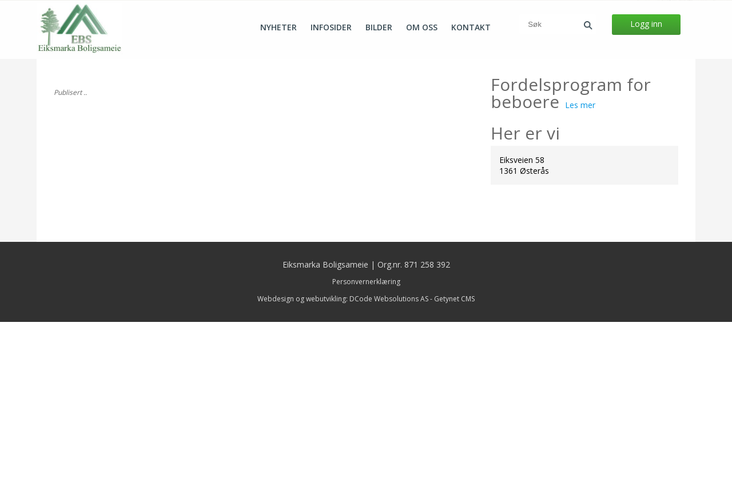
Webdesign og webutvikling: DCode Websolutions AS (342, 463)
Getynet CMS (454, 463)
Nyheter (278, 27)
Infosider (331, 27)
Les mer (580, 269)
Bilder (378, 27)
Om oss (421, 27)
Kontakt (471, 27)
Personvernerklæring (366, 446)
